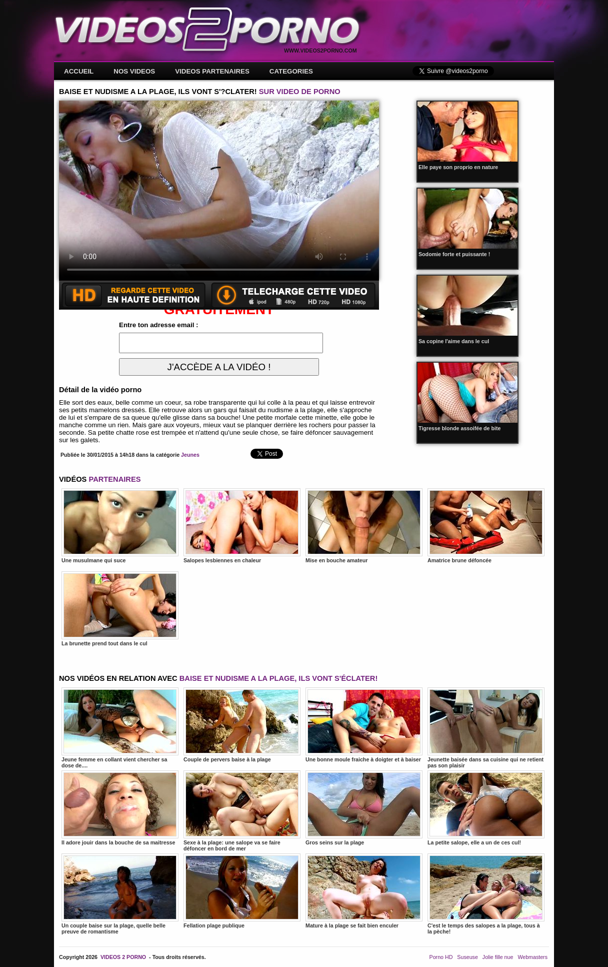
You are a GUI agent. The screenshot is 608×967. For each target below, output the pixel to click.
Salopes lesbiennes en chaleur (242, 525)
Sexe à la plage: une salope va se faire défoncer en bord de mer (242, 810)
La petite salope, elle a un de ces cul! (486, 807)
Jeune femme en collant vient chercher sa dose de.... (120, 727)
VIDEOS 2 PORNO (123, 957)
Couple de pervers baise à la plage (242, 724)
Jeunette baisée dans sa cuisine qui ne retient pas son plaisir (486, 727)
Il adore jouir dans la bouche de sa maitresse (120, 807)
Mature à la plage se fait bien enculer (364, 890)
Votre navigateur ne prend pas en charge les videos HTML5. (219, 191)
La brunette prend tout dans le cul (120, 608)
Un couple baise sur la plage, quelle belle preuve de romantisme (120, 893)
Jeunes (190, 455)
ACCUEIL (79, 71)
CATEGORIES (291, 71)
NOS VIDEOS (134, 71)
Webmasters (533, 957)
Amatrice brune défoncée (486, 525)
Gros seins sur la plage (364, 807)
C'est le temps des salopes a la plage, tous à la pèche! (486, 893)
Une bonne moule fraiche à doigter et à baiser (364, 724)
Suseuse (467, 957)
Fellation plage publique (242, 890)
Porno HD (441, 957)
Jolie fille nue (498, 957)
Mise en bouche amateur (364, 525)
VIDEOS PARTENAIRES (212, 71)
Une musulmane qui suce (120, 525)
